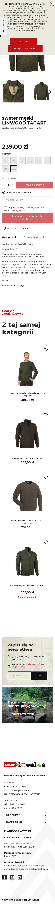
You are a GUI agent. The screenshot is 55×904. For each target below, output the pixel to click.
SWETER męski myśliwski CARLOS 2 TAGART (27, 394)
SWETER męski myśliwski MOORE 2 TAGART (27, 587)
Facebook (4, 877)
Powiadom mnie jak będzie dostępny (27, 217)
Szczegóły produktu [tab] (35, 237)
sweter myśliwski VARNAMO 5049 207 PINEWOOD (27, 522)
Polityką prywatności (36, 207)
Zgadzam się (23, 41)
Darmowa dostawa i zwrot (17, 843)
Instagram (20, 877)
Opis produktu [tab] (10, 237)
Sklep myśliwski (23, 714)
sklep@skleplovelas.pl (14, 804)
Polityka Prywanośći (25, 48)
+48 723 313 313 (11, 800)
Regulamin (19, 210)
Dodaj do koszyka (34, 185)
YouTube (12, 877)
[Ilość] (8, 185)
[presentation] (4, 91)
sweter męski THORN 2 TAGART (27, 458)
